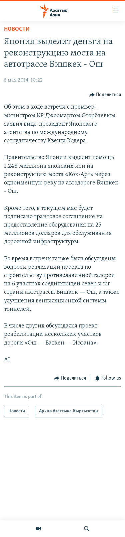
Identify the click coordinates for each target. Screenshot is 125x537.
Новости (17, 29)
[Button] (105, 95)
